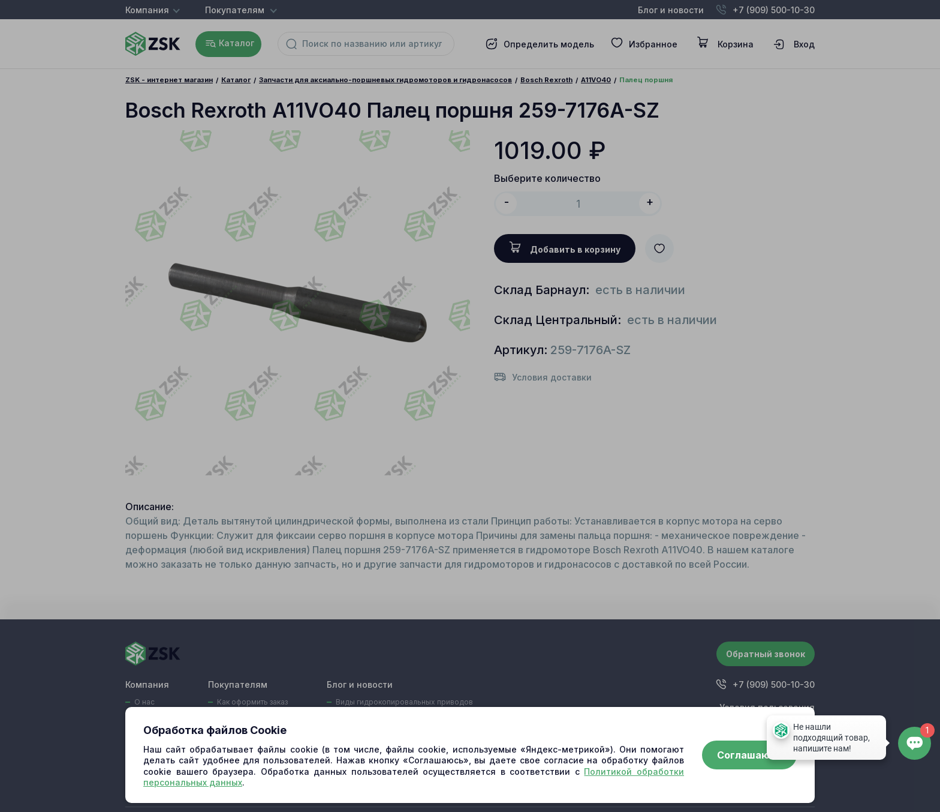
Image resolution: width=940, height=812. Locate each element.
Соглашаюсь (749, 755)
